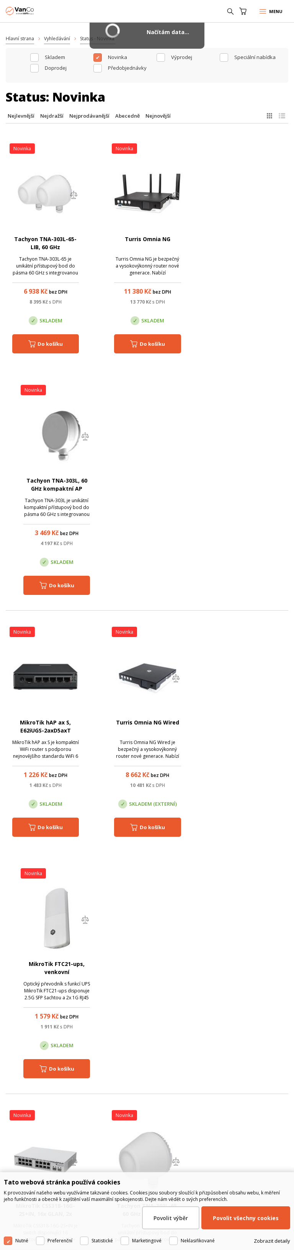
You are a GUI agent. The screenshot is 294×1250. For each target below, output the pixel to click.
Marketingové (147, 1240)
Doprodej (56, 67)
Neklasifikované (198, 1240)
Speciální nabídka (255, 57)
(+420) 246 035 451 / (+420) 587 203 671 (154, 979)
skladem (55, 57)
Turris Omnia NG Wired (146, 481)
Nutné (21, 1240)
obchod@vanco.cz (154, 989)
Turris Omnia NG (147, 239)
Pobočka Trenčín (222, 1121)
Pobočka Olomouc (131, 1121)
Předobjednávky (127, 67)
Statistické (102, 1240)
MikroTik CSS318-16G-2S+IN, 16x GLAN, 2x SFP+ (45, 730)
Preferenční (59, 1240)
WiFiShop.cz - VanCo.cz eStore (34, 11)
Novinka (117, 57)
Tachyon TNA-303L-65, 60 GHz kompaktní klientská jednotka (147, 730)
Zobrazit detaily (272, 1240)
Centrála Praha (35, 1121)
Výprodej (181, 57)
